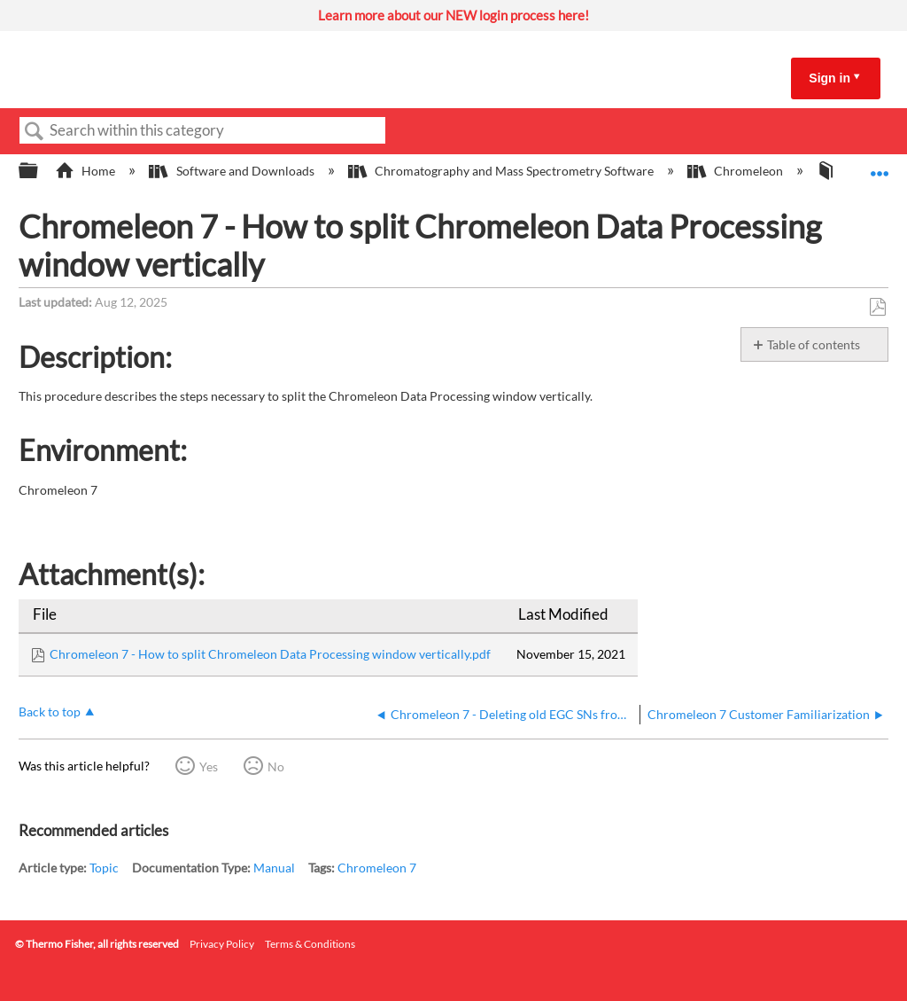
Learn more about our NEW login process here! (453, 15)
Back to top (50, 711)
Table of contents (813, 344)
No (275, 766)
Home (86, 170)
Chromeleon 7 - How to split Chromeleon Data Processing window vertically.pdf (270, 653)
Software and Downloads (232, 170)
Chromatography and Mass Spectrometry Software (502, 170)
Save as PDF (877, 307)
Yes (208, 766)
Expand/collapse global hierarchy (40, 171)
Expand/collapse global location (879, 165)
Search (34, 131)
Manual (274, 867)
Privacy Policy (222, 943)
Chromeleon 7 (376, 867)
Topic (104, 867)
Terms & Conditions (310, 943)
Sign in (829, 78)
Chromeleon (736, 170)
